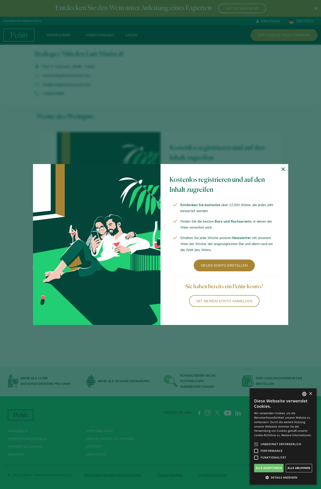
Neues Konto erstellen (224, 265)
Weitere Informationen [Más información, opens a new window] (296, 435)
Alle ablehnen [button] (299, 468)
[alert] (283, 436)
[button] (283, 477)
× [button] (310, 394)
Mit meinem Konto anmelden (224, 301)
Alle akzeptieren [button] (269, 468)
